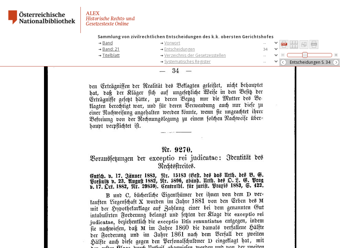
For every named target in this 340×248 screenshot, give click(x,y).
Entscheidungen (179, 49)
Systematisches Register (187, 61)
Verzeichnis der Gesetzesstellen (195, 55)
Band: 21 (111, 49)
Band (107, 43)
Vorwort (172, 43)
